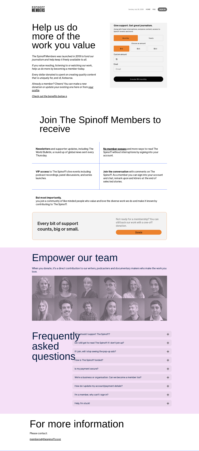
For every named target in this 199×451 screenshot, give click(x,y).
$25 (138, 49)
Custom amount (120, 54)
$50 (155, 49)
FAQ (154, 9)
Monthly (125, 38)
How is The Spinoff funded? (89, 359)
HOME (148, 9)
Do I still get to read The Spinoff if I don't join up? (99, 342)
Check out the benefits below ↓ (49, 96)
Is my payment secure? (86, 368)
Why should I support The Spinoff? (92, 334)
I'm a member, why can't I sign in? (91, 394)
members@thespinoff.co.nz (45, 439)
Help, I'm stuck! (82, 403)
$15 (121, 49)
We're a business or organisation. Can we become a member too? (108, 377)
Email (116, 64)
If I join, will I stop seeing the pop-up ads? (95, 351)
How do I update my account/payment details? (99, 385)
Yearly (151, 38)
